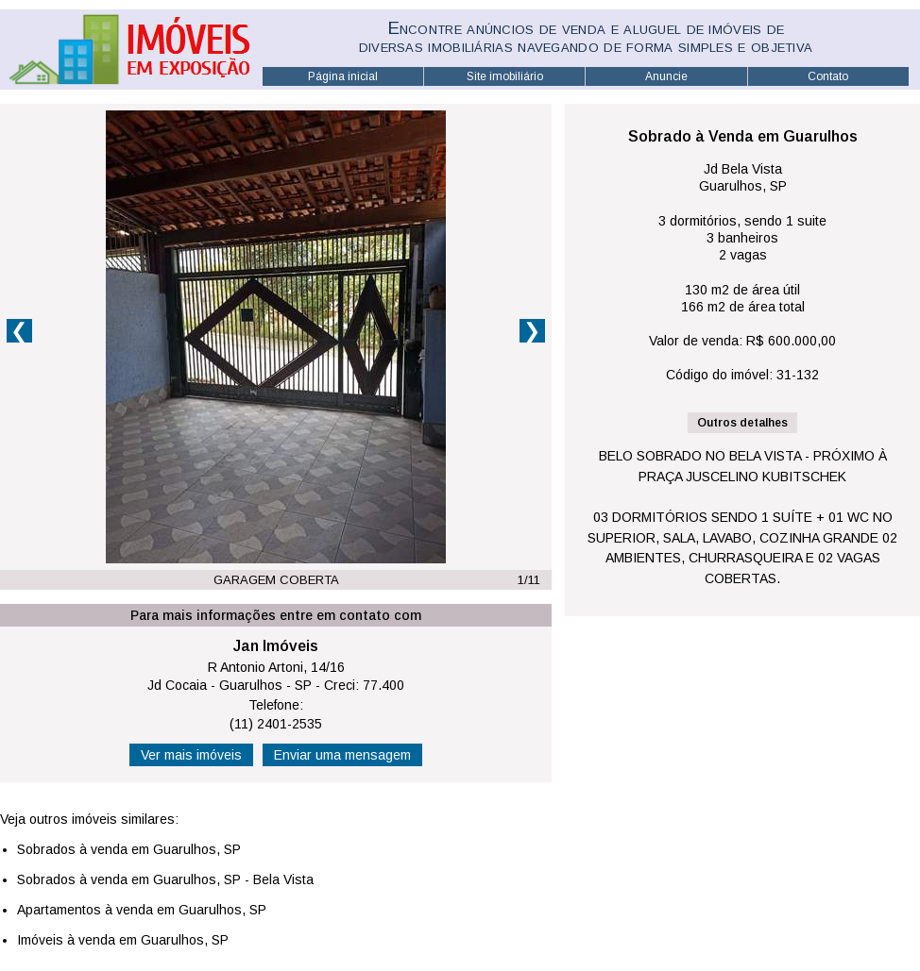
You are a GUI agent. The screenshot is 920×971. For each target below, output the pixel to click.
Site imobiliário (505, 76)
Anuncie (666, 76)
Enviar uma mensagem (342, 754)
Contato (828, 76)
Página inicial (343, 76)
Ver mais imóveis (191, 754)
